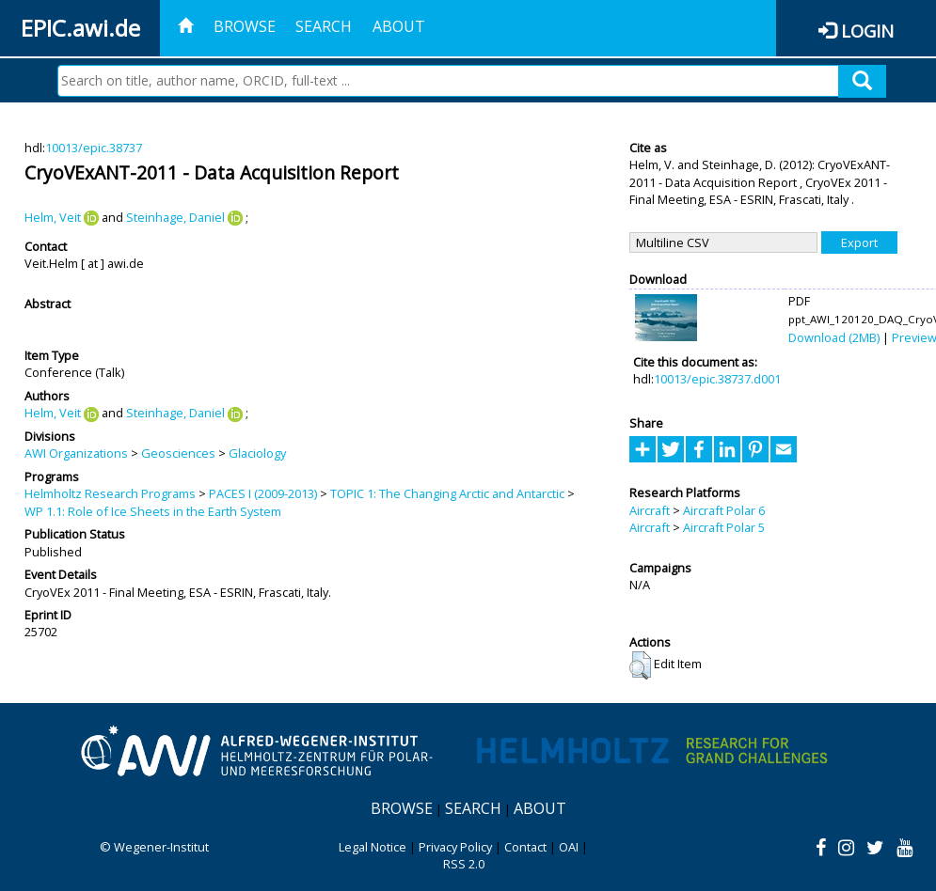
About (399, 26)
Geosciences (178, 453)
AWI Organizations (76, 453)
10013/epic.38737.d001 (717, 378)
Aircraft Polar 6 (724, 510)
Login (867, 30)
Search (323, 26)
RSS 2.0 (463, 863)
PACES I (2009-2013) (263, 493)
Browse (245, 26)
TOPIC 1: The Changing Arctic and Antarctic (447, 493)
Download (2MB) (834, 337)
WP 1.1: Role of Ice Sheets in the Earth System (152, 511)
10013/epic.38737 (93, 147)
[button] (640, 665)
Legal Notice (372, 846)
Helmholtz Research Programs (110, 493)
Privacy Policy (455, 846)
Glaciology (257, 453)
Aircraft (649, 510)
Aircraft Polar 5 (724, 527)
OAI (569, 846)
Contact (525, 846)
